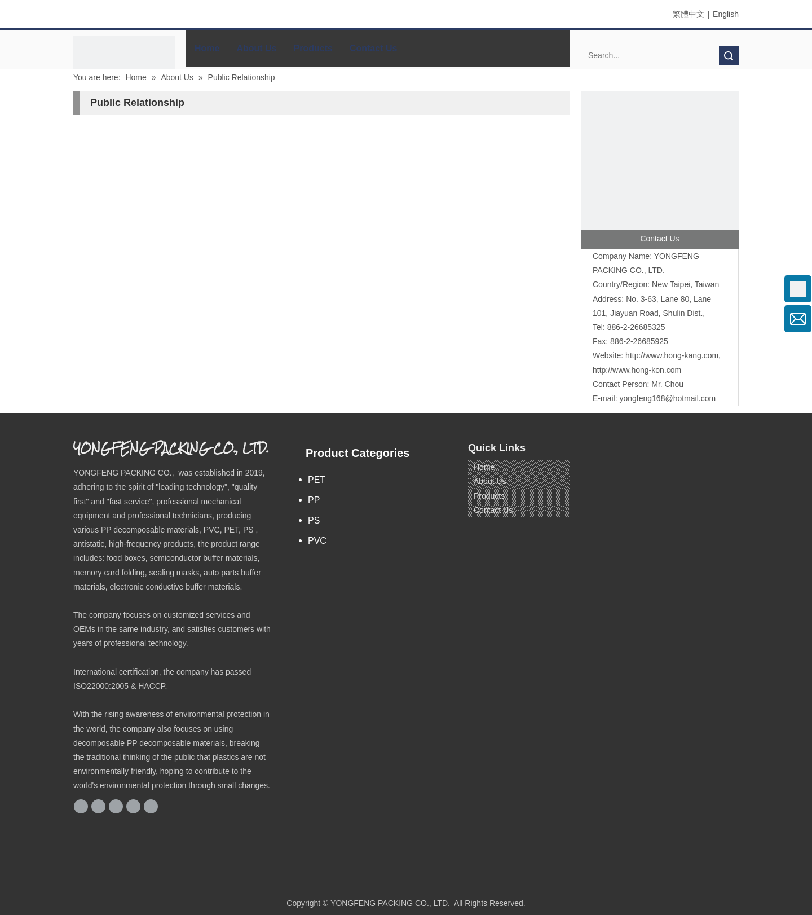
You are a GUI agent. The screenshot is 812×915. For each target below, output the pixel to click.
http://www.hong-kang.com (671, 355)
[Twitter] (133, 806)
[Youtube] (151, 806)
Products (313, 48)
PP (314, 500)
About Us (256, 48)
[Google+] (98, 806)
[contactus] (660, 170)
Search (728, 55)
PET (316, 480)
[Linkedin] (116, 806)
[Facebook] (81, 806)
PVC (317, 541)
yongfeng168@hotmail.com (667, 398)
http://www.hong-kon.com (637, 370)
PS (314, 520)
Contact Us (373, 48)
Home (207, 48)
